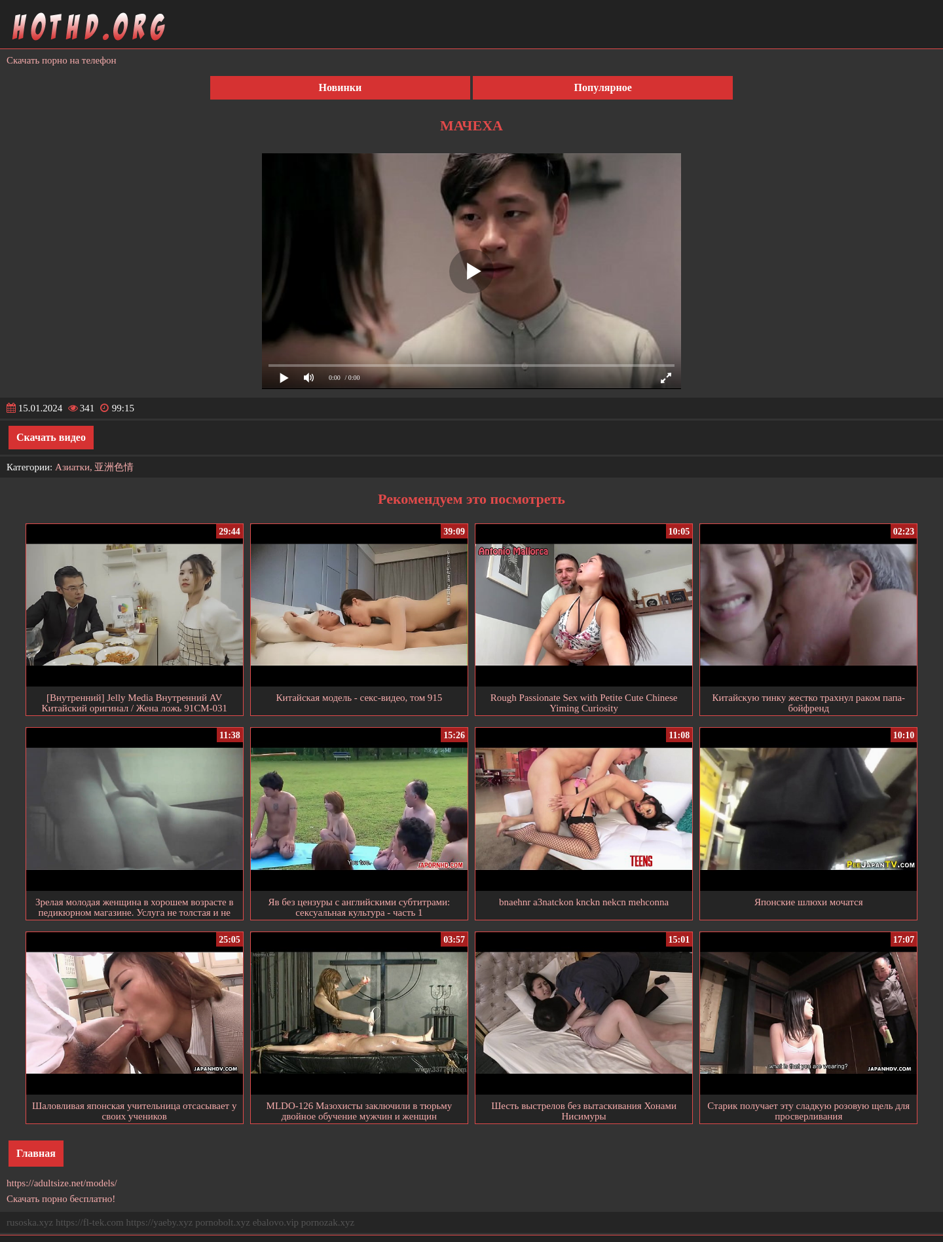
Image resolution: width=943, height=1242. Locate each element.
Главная (36, 1153)
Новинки (340, 87)
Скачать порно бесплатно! (61, 1199)
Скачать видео (51, 437)
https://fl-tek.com (90, 1222)
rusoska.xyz (30, 1222)
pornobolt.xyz (222, 1222)
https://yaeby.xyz (159, 1222)
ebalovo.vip (276, 1222)
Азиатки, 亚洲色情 (94, 467)
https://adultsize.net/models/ (62, 1183)
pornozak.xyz (327, 1222)
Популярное (603, 87)
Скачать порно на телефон (62, 60)
